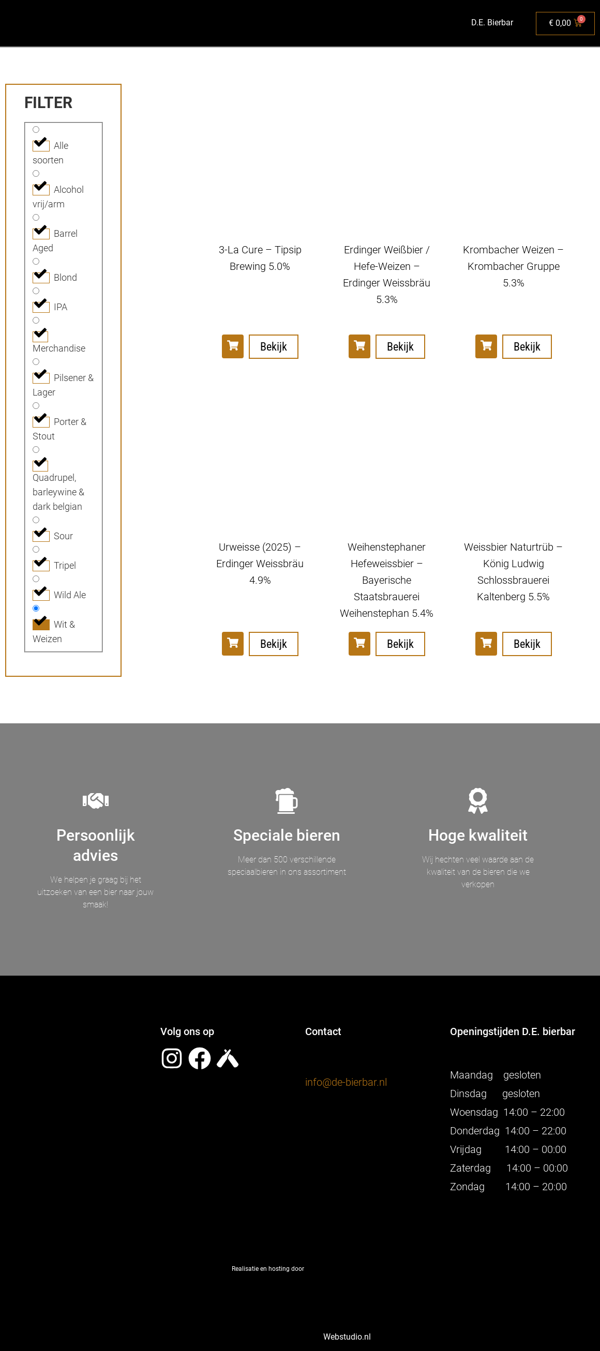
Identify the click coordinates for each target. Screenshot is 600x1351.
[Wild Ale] (36, 578)
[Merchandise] (36, 320)
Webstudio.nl (344, 1337)
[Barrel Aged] (36, 217)
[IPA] (36, 290)
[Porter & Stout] (36, 405)
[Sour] (36, 520)
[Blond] (36, 261)
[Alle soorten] (36, 129)
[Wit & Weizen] (36, 608)
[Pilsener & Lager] (36, 361)
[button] (233, 346)
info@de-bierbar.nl (346, 1082)
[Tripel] (36, 549)
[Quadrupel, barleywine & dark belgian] (36, 449)
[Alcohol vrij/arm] (36, 173)
